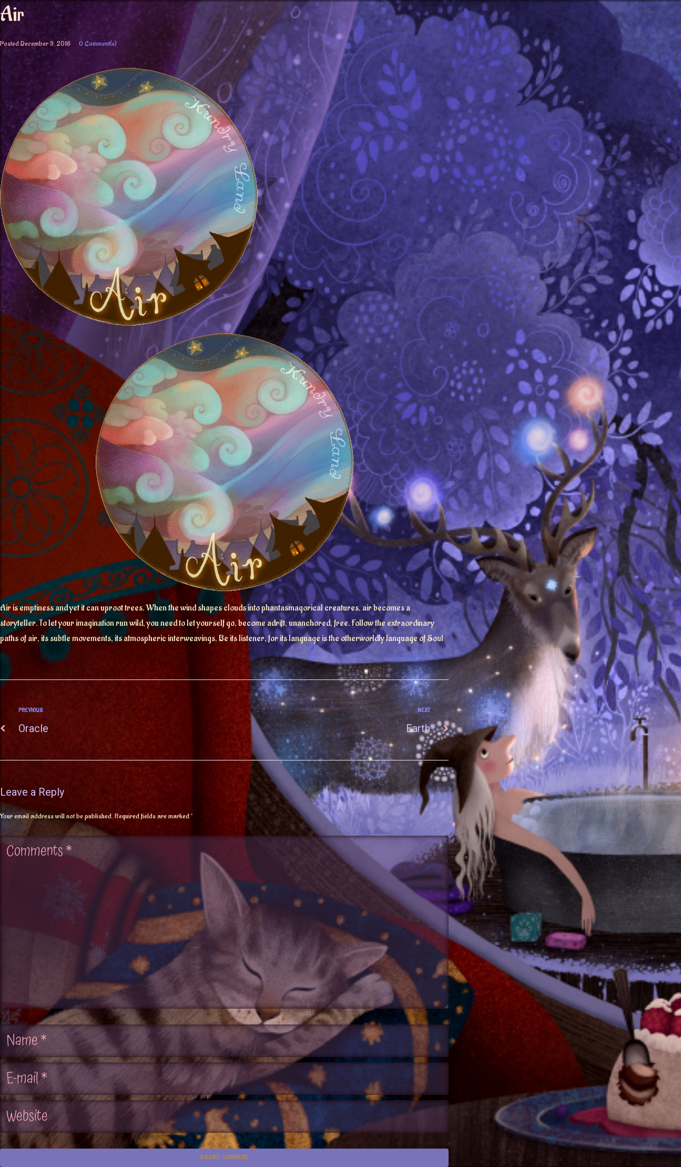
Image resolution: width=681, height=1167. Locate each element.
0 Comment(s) (98, 43)
